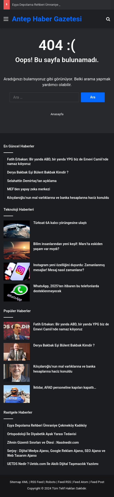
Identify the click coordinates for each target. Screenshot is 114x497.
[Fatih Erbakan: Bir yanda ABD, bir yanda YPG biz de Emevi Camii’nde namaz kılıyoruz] (17, 331)
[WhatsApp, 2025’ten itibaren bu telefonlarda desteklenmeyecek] (17, 292)
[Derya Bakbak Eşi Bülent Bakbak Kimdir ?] (17, 352)
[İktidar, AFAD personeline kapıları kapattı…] (17, 394)
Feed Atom (80, 482)
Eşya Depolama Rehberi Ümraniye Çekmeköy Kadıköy (48, 4)
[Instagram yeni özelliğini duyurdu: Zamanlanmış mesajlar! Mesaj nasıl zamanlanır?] (17, 271)
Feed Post (97, 482)
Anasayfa (56, 114)
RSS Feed (37, 482)
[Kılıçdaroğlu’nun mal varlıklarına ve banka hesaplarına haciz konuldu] (17, 373)
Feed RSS (64, 482)
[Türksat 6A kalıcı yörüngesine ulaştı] (17, 229)
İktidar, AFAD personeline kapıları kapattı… (64, 387)
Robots (51, 482)
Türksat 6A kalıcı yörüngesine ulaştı (60, 223)
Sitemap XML (19, 482)
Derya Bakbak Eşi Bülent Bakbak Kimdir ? (63, 345)
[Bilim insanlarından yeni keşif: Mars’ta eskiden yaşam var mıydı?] (17, 250)
